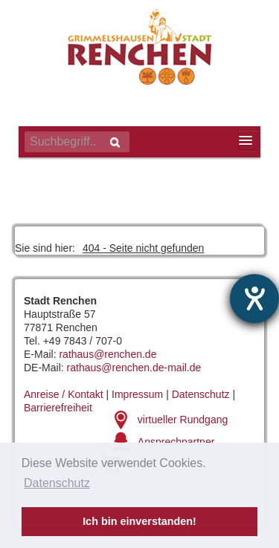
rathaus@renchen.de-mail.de (134, 368)
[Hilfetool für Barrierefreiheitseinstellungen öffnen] (254, 298)
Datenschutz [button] (57, 483)
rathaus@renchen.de (107, 354)
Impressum (137, 394)
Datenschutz (201, 394)
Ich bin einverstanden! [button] (139, 521)
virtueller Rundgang (183, 419)
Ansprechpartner (176, 442)
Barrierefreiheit (58, 408)
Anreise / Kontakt (63, 394)
